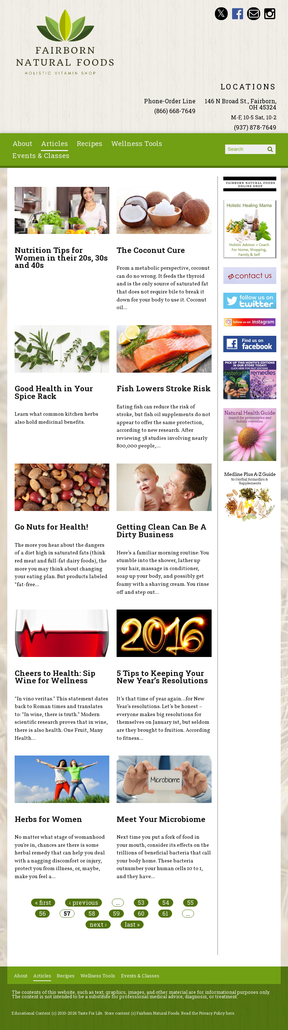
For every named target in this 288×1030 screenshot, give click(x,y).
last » (132, 924)
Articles (54, 143)
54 (165, 902)
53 (141, 902)
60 (141, 913)
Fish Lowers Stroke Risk (164, 388)
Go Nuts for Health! (51, 527)
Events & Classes (40, 155)
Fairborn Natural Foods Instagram (270, 13)
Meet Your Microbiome (161, 819)
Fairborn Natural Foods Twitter (221, 13)
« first (43, 902)
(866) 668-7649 (175, 111)
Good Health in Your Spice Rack (54, 392)
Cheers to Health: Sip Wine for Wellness (55, 677)
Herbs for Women (48, 819)
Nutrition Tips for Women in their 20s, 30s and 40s (61, 257)
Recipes (89, 143)
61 (165, 913)
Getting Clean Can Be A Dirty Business (161, 530)
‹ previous (83, 902)
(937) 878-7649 (255, 127)
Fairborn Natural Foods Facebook (237, 13)
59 (116, 913)
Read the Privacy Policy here (207, 1013)
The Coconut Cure (151, 250)
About (22, 143)
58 (91, 913)
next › (98, 924)
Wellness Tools (136, 143)
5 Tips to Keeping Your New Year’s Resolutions (162, 677)
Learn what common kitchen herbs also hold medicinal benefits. (56, 418)
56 (42, 913)
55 (190, 902)
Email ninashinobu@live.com (253, 13)
